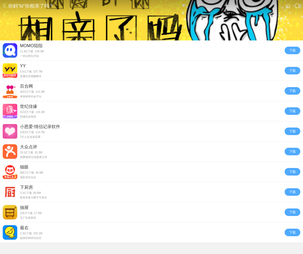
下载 (292, 50)
